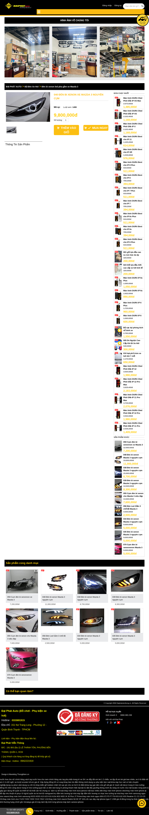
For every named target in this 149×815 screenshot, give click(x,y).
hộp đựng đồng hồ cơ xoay (51, 782)
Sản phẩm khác (88, 811)
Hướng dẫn (61, 811)
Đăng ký (118, 5)
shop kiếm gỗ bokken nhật (47, 785)
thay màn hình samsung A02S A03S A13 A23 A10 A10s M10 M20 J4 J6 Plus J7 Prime (46, 796)
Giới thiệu (50, 811)
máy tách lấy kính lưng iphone (49, 802)
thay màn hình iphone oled (114, 791)
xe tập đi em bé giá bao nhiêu (122, 779)
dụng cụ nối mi (28, 785)
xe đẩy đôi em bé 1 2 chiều (97, 779)
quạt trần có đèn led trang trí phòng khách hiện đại (59, 788)
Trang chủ (38, 811)
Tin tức (101, 811)
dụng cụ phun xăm (14, 785)
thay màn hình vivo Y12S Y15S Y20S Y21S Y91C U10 (25, 799)
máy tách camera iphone (73, 802)
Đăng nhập (107, 5)
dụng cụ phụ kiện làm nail (99, 782)
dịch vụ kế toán (57, 791)
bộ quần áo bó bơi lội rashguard (39, 793)
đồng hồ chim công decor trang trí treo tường (19, 788)
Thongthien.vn (23, 774)
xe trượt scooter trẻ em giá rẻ (27, 782)
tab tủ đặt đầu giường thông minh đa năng (99, 788)
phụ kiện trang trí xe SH (75, 779)
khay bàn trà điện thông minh (76, 782)
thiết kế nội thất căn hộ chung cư (36, 791)
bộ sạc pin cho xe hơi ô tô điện (71, 785)
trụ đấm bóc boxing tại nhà (65, 793)
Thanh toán (74, 811)
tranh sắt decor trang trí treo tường (129, 785)
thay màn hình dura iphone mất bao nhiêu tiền (83, 791)
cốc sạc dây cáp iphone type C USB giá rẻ (103, 799)
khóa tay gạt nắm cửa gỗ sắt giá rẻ (99, 785)
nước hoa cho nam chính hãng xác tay (49, 779)
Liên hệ (110, 811)
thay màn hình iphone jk (136, 791)
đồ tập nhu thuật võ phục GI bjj (13, 793)
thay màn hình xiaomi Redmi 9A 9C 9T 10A (67, 799)
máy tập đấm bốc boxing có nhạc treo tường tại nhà (98, 793)
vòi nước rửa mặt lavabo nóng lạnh (132, 788)
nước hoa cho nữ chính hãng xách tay (16, 779)
